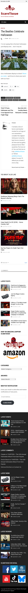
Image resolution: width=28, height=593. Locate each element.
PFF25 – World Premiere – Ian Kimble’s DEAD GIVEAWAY (19, 431)
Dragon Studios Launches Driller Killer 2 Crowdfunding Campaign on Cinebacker (18, 312)
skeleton (15, 100)
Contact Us (17, 467)
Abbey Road (17, 97)
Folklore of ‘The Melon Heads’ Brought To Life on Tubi (19, 303)
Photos (3, 28)
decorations (9, 97)
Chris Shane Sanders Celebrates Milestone (16, 513)
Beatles (10, 100)
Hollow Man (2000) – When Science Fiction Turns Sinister (19, 545)
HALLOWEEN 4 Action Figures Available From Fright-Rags (19, 321)
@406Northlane (19, 151)
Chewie (6, 38)
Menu (4, 22)
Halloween (4, 100)
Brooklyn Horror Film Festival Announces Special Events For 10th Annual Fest (18, 440)
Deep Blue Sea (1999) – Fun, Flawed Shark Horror (18, 553)
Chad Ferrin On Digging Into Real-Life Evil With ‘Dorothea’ (18, 286)
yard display (22, 100)
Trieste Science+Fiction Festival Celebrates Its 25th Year (18, 422)
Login (25, 262)
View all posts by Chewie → (18, 167)
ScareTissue (9, 13)
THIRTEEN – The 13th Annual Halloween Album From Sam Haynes (13, 462)
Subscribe (7, 403)
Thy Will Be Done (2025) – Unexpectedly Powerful (18, 536)
